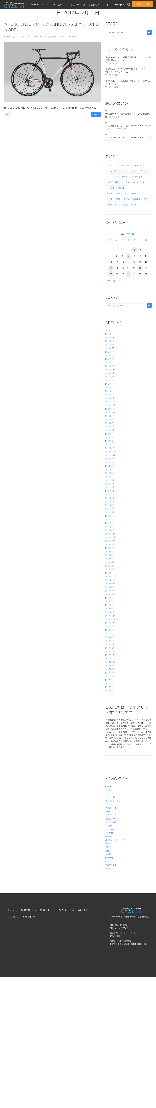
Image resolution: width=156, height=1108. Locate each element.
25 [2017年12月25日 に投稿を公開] (111, 274)
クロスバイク (111, 808)
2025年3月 (109, 359)
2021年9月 (109, 502)
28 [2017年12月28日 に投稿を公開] (128, 274)
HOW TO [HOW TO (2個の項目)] (110, 165)
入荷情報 (109, 833)
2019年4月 (109, 601)
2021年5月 (109, 516)
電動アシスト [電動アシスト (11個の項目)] (112, 205)
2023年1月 (109, 445)
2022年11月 (110, 452)
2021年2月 (109, 527)
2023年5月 (109, 430)
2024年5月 (109, 387)
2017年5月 (109, 680)
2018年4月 (109, 641)
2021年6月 (109, 512)
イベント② (110, 797)
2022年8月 (109, 462)
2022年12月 (110, 448)
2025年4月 (109, 355)
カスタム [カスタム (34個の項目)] (144, 171)
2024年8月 (109, 377)
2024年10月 (110, 370)
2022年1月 (109, 487)
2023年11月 (110, 409)
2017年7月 (109, 673)
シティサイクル (112, 815)
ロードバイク (111, 829)
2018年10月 (110, 623)
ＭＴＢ (108, 790)
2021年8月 (109, 505)
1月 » (114, 281)
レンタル (109, 826)
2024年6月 (109, 384)
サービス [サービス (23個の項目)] (125, 177)
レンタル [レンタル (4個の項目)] (125, 182)
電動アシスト (111, 865)
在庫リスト (110, 843)
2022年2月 (109, 484)
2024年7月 (109, 380)
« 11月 (108, 281)
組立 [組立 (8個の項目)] (146, 199)
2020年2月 (109, 569)
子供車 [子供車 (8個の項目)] (109, 199)
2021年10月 (110, 498)
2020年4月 (109, 562)
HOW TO (108, 786)
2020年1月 (109, 573)
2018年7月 (109, 633)
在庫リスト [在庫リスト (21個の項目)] (136, 193)
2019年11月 (110, 580)
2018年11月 (110, 619)
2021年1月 (109, 530)
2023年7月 (109, 423)
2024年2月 (109, 398)
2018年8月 (109, 630)
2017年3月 (109, 687)
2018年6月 (109, 637)
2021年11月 (110, 494)
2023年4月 (109, 434)
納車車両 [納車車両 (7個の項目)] (136, 199)
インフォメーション (38, 37)
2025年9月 (109, 341)
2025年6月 (109, 352)
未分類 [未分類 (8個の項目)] (126, 199)
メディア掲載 (111, 822)
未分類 (108, 854)
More (96, 115)
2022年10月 (110, 455)
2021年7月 (109, 509)
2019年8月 (109, 591)
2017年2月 (109, 691)
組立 (107, 861)
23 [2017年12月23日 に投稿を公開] (140, 268)
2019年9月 (109, 587)
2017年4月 (109, 683)
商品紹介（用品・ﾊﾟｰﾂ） (115, 840)
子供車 (108, 847)
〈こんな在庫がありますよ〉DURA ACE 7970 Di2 (126, 126)
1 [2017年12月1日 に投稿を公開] (134, 250)
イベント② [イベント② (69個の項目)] (111, 171)
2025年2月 (109, 362)
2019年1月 (109, 612)
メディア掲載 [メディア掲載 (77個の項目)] (112, 182)
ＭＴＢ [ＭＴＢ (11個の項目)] (134, 205)
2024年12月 (110, 366)
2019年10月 (110, 584)
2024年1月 (109, 402)
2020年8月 (109, 548)
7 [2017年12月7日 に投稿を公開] (128, 256)
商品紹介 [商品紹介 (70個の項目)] (122, 188)
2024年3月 (109, 395)
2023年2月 (109, 441)
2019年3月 (109, 605)
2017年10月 (110, 662)
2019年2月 (109, 609)
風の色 (108, 868)
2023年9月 (109, 416)
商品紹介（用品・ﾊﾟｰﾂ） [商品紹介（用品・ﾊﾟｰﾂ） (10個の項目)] (117, 193)
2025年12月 (110, 330)
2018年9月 (109, 626)
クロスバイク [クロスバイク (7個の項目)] (112, 177)
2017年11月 (110, 658)
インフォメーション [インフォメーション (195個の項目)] (128, 171)
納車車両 (109, 858)
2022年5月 (109, 473)
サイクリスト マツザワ (16, 37)
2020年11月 (110, 537)
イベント (109, 794)
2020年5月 (109, 559)
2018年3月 (109, 644)
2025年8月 (109, 345)
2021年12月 (110, 491)
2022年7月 (109, 466)
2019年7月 (109, 594)
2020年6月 (109, 555)
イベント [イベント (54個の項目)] (138, 165)
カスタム (109, 804)
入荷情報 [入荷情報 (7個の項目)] (110, 188)
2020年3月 (109, 566)
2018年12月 (110, 616)
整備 (107, 851)
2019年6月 (109, 598)
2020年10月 (110, 541)
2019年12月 (110, 576)
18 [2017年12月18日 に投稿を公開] (111, 268)
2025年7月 (109, 348)
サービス (109, 811)
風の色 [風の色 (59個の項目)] (124, 205)
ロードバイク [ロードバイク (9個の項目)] (138, 182)
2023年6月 (109, 427)
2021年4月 (109, 519)
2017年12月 (110, 655)
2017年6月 (109, 676)
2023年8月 (109, 420)
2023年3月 (109, 437)
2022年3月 (109, 480)
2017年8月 (109, 669)
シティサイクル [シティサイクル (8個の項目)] (139, 177)
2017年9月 (109, 666)
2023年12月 (110, 405)
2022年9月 (109, 459)
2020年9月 (109, 544)
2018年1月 (109, 651)
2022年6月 (109, 470)
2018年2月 (109, 648)
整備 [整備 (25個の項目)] (118, 199)
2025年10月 (110, 337)
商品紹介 (52, 37)
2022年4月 (109, 477)
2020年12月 (110, 534)
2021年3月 (109, 523)
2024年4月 (109, 391)
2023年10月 (110, 412)
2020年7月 (109, 552)
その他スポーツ (112, 819)
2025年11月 (110, 334)
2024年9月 (109, 373)
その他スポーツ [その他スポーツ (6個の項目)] (124, 165)
